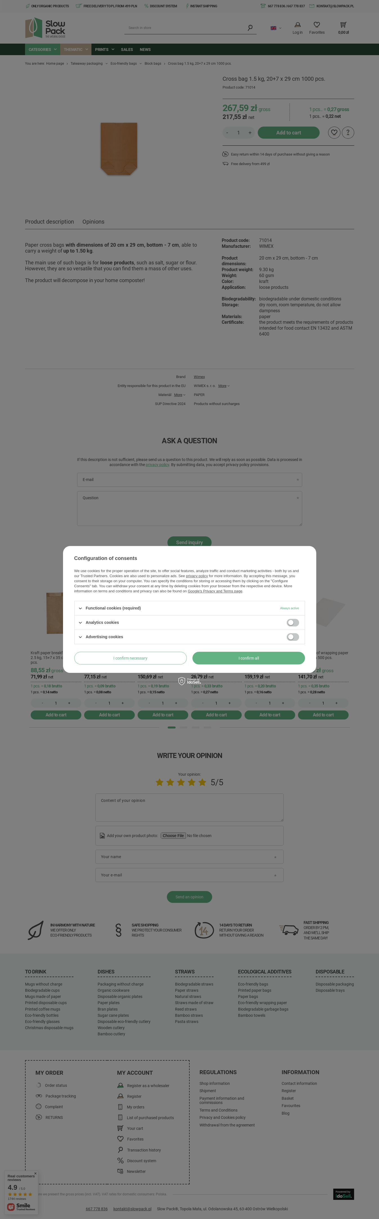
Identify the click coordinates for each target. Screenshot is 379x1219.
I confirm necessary (130, 658)
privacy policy (197, 576)
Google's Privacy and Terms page (215, 591)
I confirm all (249, 658)
